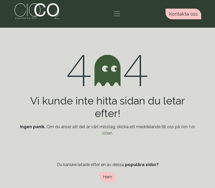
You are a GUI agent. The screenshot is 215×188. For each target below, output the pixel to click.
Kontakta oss (183, 14)
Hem (107, 176)
